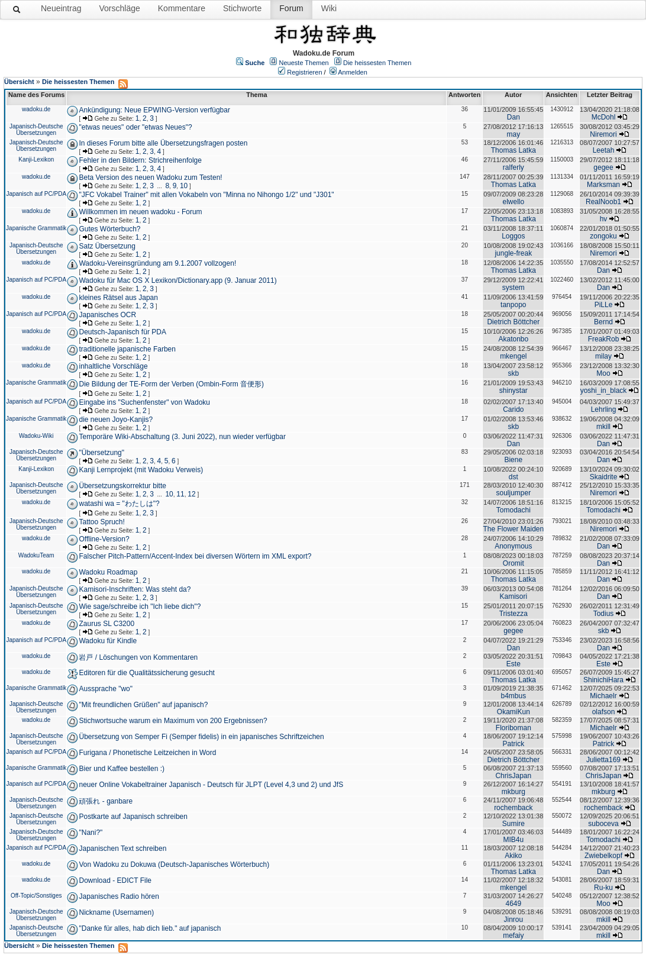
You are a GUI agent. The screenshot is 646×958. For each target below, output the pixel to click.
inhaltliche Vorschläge (113, 366)
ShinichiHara (603, 680)
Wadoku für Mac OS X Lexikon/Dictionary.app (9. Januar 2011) (177, 280)
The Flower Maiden (513, 529)
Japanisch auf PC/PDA (36, 194)
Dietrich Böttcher (513, 322)
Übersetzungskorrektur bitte (122, 486)
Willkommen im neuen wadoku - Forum (140, 212)
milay (603, 356)
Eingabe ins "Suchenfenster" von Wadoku (144, 402)
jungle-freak (513, 253)
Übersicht (19, 81)
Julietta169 (603, 760)
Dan (513, 117)
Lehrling (603, 409)
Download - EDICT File (115, 880)
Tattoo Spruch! (101, 522)
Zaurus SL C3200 (106, 624)
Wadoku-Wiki (36, 436)
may (513, 134)
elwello (513, 202)
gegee (603, 167)
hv (604, 219)
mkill (603, 426)
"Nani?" (90, 832)
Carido (513, 409)
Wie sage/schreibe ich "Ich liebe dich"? (140, 606)
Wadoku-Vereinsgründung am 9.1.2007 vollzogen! (157, 263)
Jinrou (513, 919)
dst (513, 477)
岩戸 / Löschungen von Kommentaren (138, 657)
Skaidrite (604, 477)
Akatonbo (513, 339)
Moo (603, 373)
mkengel (513, 356)
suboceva (603, 824)
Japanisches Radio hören (119, 896)
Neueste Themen (304, 62)
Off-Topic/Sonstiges (36, 895)
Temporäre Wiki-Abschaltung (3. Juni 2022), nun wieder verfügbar (182, 437)
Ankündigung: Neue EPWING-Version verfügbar (154, 110)
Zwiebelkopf (603, 855)
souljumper (513, 493)
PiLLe (604, 305)
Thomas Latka (513, 150)
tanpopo (513, 305)
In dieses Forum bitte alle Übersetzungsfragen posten (163, 143)
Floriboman (513, 728)
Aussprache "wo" (106, 689)
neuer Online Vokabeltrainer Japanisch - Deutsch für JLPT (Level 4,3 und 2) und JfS (211, 784)
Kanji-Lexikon (36, 159)
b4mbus (513, 696)
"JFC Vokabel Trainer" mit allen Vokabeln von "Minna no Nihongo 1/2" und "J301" (206, 195)
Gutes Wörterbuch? (109, 229)
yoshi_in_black (603, 390)
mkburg (513, 792)
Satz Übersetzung (107, 246)
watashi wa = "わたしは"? (119, 503)
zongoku (603, 236)
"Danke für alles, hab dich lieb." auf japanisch (150, 928)
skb (513, 373)
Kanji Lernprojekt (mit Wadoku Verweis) (141, 470)
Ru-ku (603, 887)
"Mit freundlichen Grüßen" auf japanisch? (143, 705)
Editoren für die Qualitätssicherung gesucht (146, 673)
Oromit (513, 563)
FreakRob (603, 339)
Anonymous (513, 546)
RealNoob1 (603, 202)
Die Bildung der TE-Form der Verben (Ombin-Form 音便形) (171, 384)
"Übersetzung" (101, 453)
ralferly (513, 167)
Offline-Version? (104, 539)
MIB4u (513, 840)
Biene (513, 460)
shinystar (513, 390)
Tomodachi (513, 510)
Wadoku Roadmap (108, 572)
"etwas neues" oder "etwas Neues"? (135, 127)
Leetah (604, 150)
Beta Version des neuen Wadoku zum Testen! (150, 177)
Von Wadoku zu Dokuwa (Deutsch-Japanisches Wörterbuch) (174, 864)
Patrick (513, 744)
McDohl (604, 117)
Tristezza (513, 613)
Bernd (603, 322)
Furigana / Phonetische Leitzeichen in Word (147, 753)
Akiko (513, 855)
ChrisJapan (513, 776)
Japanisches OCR (107, 315)
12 (191, 494)
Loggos (513, 236)
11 (180, 494)
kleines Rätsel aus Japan (118, 297)
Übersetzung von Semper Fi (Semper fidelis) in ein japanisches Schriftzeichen (201, 737)
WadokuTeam (36, 555)
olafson (603, 712)
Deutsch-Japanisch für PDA (122, 332)
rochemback (513, 808)
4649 (513, 903)
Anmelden (352, 72)
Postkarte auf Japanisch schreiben (133, 816)
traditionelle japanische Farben (127, 349)
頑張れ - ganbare (106, 801)
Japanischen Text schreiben (122, 848)
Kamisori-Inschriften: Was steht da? (134, 589)
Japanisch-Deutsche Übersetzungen (36, 129)
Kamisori (513, 596)
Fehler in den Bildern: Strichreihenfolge (140, 160)
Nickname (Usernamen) (116, 912)
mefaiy (513, 935)
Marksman (603, 184)
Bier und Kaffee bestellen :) (121, 769)
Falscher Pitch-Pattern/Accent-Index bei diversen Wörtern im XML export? (195, 556)
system (513, 287)
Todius (603, 613)
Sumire (513, 824)
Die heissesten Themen (377, 62)
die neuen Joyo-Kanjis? (116, 419)
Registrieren (304, 72)
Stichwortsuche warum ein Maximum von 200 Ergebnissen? (173, 721)
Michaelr (603, 696)
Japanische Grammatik (36, 228)
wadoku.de (36, 109)
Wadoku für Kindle (108, 641)
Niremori (603, 134)
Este (513, 664)
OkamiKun (513, 712)
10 (184, 186)
